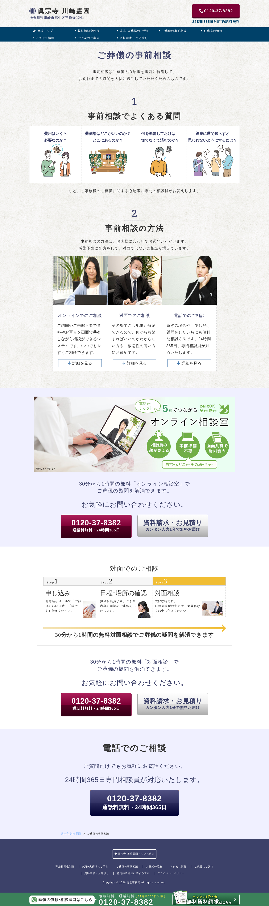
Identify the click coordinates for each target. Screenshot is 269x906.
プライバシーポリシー (171, 873)
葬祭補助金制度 (87, 31)
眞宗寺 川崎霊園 (59, 11)
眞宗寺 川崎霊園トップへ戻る (134, 853)
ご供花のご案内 (87, 38)
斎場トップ (43, 31)
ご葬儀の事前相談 (173, 31)
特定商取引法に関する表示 (133, 873)
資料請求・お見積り (132, 38)
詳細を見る (80, 363)
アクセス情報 (43, 38)
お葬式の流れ (212, 31)
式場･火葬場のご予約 (133, 31)
